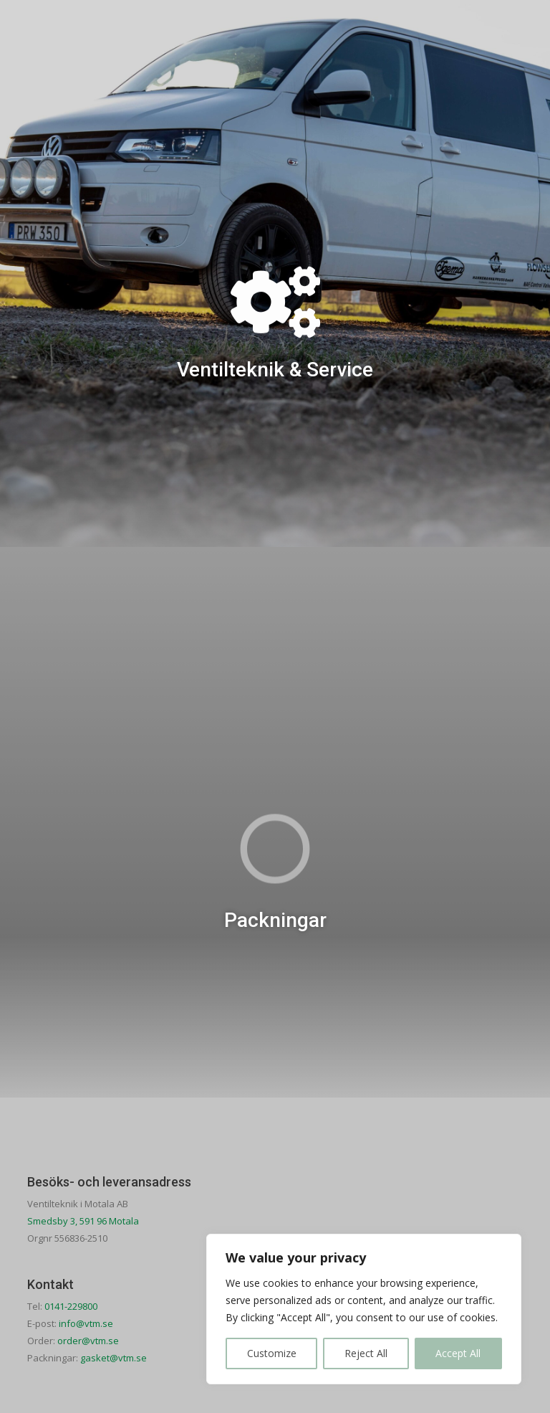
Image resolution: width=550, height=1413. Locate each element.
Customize (271, 1353)
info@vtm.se (86, 1323)
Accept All (458, 1353)
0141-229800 (70, 1306)
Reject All (365, 1353)
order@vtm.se (88, 1340)
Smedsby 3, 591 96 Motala (83, 1220)
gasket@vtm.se (113, 1357)
